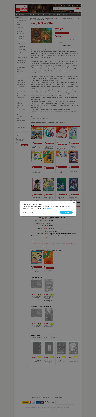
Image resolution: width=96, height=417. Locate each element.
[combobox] (74, 202)
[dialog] (48, 208)
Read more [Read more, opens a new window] (49, 208)
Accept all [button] (66, 212)
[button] (28, 212)
